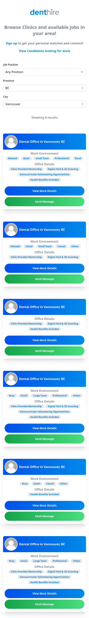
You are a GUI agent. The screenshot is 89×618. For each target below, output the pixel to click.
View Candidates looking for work (44, 51)
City (5, 97)
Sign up (11, 43)
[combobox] (44, 88)
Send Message (44, 201)
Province (8, 80)
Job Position (10, 64)
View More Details (44, 191)
